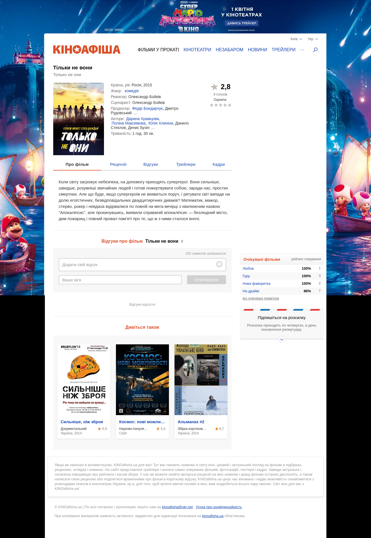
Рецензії (118, 164)
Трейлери (283, 49)
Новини (257, 49)
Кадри (219, 164)
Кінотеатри (197, 49)
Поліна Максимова (129, 123)
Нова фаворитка (257, 283)
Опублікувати (206, 279)
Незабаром (229, 49)
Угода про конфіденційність (219, 507)
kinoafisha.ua (213, 516)
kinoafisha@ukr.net (177, 507)
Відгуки (151, 164)
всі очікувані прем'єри (261, 298)
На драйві (251, 291)
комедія (132, 91)
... (135, 113)
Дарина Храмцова (142, 118)
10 (229, 105)
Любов (248, 268)
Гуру (246, 276)
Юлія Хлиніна (161, 123)
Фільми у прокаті (158, 49)
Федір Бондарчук (147, 108)
